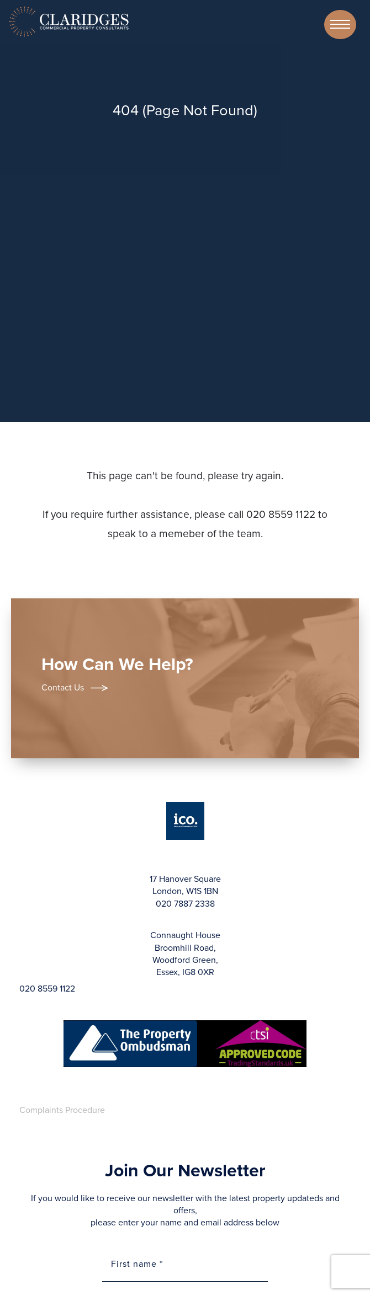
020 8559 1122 (47, 988)
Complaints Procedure (62, 1110)
